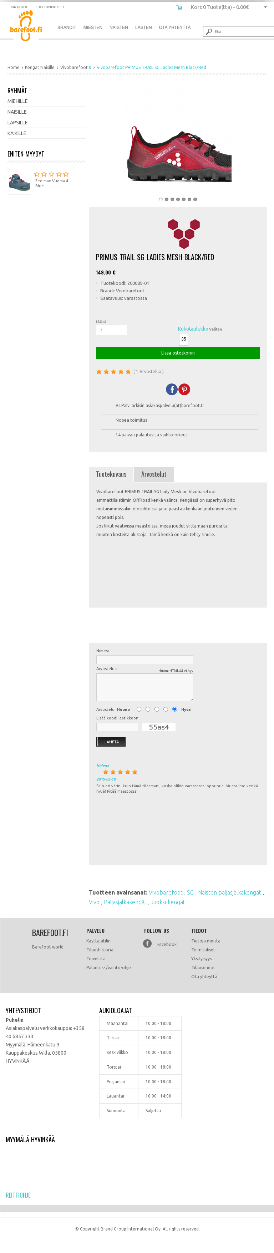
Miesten (92, 27)
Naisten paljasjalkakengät (230, 892)
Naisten (119, 27)
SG (191, 892)
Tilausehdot (203, 967)
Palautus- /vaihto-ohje (108, 967)
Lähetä (108, 742)
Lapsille (17, 122)
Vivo (95, 902)
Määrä (101, 321)
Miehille (17, 101)
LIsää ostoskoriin (178, 353)
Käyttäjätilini (99, 940)
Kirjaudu (20, 7)
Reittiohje (18, 1195)
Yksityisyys (201, 958)
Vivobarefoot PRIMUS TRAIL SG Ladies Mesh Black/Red (31, 27)
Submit (208, 31)
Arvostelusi (144, 670)
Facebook (167, 944)
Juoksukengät (168, 902)
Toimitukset (203, 949)
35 (183, 339)
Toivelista (96, 958)
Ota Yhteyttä (175, 27)
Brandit (66, 27)
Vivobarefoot (166, 892)
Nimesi (102, 651)
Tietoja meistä (205, 940)
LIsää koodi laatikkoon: (117, 718)
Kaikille (16, 133)
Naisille (17, 112)
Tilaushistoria (99, 949)
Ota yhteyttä (204, 976)
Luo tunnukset (50, 7)
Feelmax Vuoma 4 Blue (38, 178)
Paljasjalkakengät (126, 902)
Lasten (143, 27)
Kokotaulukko (193, 329)
